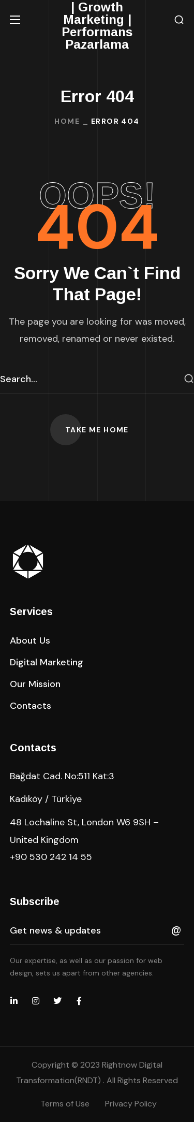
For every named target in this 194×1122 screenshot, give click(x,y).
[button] (179, 20)
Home (67, 121)
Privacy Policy (131, 1103)
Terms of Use (64, 1103)
